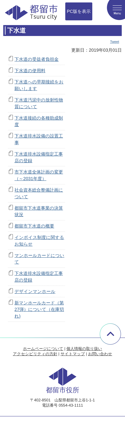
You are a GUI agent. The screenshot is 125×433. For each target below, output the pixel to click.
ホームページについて (43, 348)
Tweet (114, 42)
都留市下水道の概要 (34, 225)
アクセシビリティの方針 (35, 354)
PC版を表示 (79, 11)
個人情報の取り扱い (84, 348)
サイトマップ (73, 354)
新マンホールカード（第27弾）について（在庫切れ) (39, 309)
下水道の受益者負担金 (36, 59)
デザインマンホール (34, 291)
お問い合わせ (100, 354)
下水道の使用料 (29, 70)
